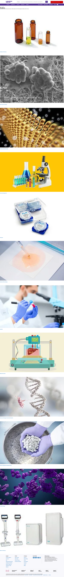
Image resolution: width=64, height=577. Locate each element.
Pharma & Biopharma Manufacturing (5, 465)
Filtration (1, 237)
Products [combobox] (18, 1)
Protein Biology (2, 506)
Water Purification (3, 550)
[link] (10, 557)
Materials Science (2, 373)
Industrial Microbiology (3, 281)
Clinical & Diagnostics (3, 193)
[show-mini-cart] (56, 4)
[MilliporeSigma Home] (9, 2)
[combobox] (32, 2)
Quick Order (51, 4)
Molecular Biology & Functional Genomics (6, 417)
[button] (40, 4)
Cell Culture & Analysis (3, 104)
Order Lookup (46, 4)
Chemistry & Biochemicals (4, 148)
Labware (1, 329)
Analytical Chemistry (3, 51)
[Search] (46, 2)
